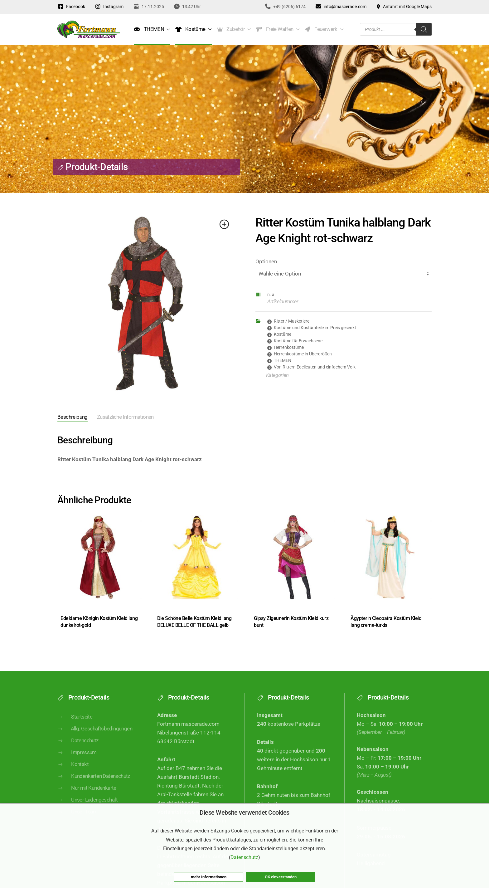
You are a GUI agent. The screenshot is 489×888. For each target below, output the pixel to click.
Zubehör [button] (234, 29)
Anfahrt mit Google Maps (404, 6)
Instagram (108, 6)
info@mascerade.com (340, 6)
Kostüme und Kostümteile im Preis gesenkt (315, 327)
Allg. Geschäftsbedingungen (94, 739)
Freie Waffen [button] (277, 29)
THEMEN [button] (152, 29)
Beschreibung (72, 417)
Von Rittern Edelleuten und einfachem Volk (315, 366)
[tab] (68, 417)
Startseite (74, 727)
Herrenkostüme (289, 347)
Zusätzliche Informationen (125, 417)
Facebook (71, 6)
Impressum (77, 762)
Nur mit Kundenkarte (86, 798)
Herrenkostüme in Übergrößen (303, 353)
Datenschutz (78, 751)
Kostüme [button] (193, 29)
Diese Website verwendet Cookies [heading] (244, 812)
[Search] (424, 29)
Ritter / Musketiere (291, 321)
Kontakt (73, 774)
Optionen (266, 262)
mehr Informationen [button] (208, 877)
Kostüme (282, 334)
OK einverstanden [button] (281, 877)
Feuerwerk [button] (324, 29)
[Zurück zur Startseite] (88, 29)
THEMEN (282, 360)
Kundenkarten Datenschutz (93, 786)
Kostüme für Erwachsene (298, 340)
